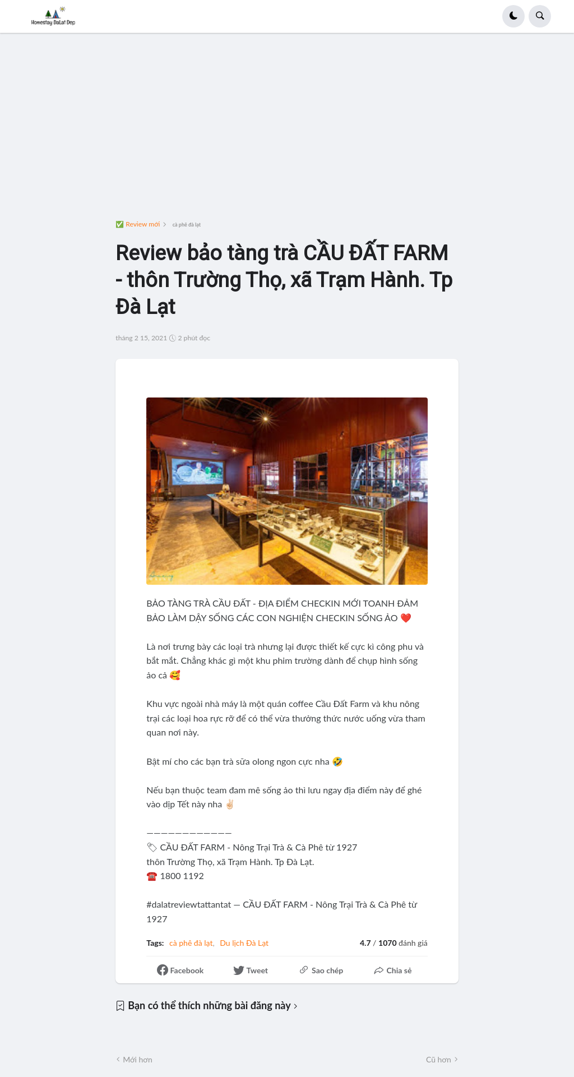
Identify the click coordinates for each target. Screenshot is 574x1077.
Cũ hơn (438, 1059)
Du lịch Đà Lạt (244, 942)
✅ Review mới (137, 224)
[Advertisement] (287, 130)
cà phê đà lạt (187, 224)
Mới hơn (137, 1059)
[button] (513, 16)
